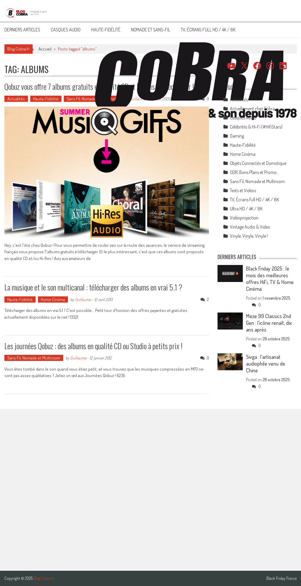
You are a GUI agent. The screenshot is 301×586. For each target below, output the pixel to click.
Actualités (16, 99)
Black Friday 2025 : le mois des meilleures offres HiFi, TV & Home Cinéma (270, 278)
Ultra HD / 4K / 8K (246, 209)
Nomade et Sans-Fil (150, 30)
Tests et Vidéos (243, 190)
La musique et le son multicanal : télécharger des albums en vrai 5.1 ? (93, 287)
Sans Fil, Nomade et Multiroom (93, 99)
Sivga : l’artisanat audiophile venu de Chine (265, 364)
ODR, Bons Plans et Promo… (254, 172)
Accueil (45, 49)
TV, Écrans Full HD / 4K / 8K (208, 30)
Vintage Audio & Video (250, 227)
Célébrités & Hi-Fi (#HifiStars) (256, 127)
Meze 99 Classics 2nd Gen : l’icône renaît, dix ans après (269, 323)
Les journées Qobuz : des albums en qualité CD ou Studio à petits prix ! (93, 346)
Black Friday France (281, 578)
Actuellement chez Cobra (252, 109)
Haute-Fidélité (106, 30)
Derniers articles (22, 30)
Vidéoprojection (244, 218)
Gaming (237, 136)
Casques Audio (66, 30)
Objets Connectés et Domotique (258, 163)
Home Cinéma (53, 299)
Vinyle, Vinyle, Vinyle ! (249, 236)
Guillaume (83, 299)
